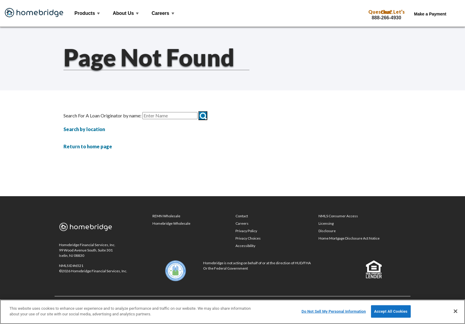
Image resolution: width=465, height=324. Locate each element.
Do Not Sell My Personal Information (334, 311)
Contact (241, 216)
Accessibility (245, 245)
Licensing (326, 223)
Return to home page (87, 146)
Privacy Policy (246, 231)
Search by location (84, 129)
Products (87, 13)
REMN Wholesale (166, 216)
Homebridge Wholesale (171, 223)
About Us (126, 13)
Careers (163, 13)
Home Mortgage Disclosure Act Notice (349, 238)
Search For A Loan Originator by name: (102, 115)
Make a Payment (430, 14)
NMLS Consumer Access (338, 216)
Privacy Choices (248, 238)
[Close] (455, 311)
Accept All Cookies (390, 311)
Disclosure (327, 231)
